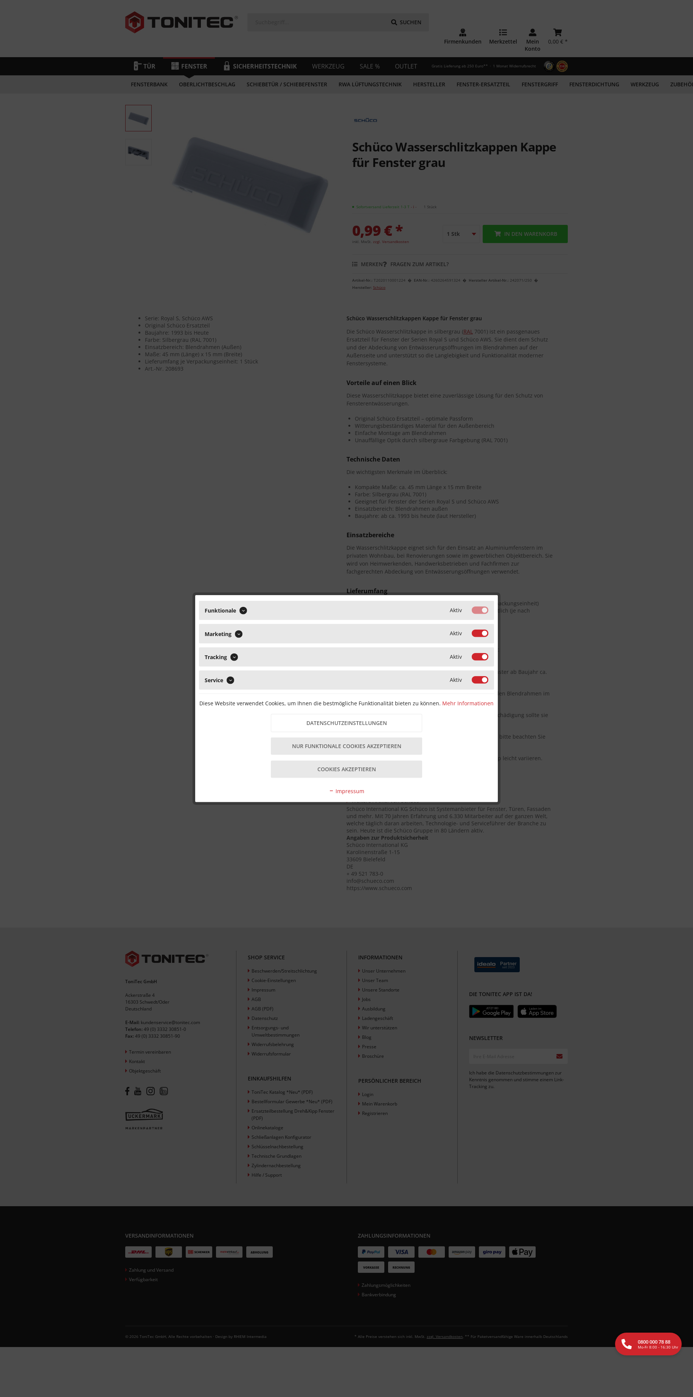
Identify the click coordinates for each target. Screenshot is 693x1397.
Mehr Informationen (468, 702)
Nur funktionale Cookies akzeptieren (346, 746)
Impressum (346, 791)
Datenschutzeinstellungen (346, 723)
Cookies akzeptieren (346, 769)
